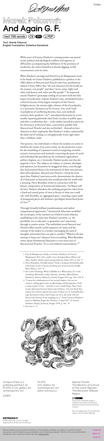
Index (97, 4)
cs (31, 36)
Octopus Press (11, 382)
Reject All (96, 433)
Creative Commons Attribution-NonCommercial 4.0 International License (85, 405)
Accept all (97, 437)
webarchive (82, 411)
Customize (97, 430)
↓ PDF (49, 36)
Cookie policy (44, 434)
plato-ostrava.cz (47, 390)
